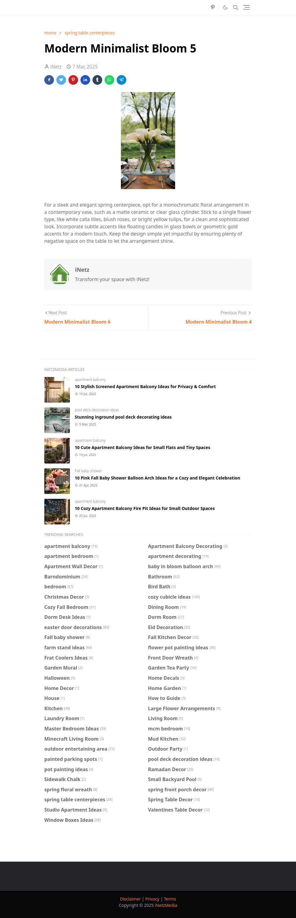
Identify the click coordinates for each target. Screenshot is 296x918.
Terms (170, 899)
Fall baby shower (88, 470)
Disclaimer (130, 899)
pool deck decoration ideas (97, 410)
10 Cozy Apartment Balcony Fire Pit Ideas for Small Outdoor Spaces (145, 508)
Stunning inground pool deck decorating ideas (123, 417)
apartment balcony (90, 379)
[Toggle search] (235, 7)
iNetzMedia (166, 905)
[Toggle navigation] (246, 7)
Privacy (152, 899)
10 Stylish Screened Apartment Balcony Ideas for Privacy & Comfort (145, 386)
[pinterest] (213, 7)
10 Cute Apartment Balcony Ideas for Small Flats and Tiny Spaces (142, 447)
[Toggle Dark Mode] (225, 7)
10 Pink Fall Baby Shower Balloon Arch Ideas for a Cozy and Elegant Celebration (157, 478)
